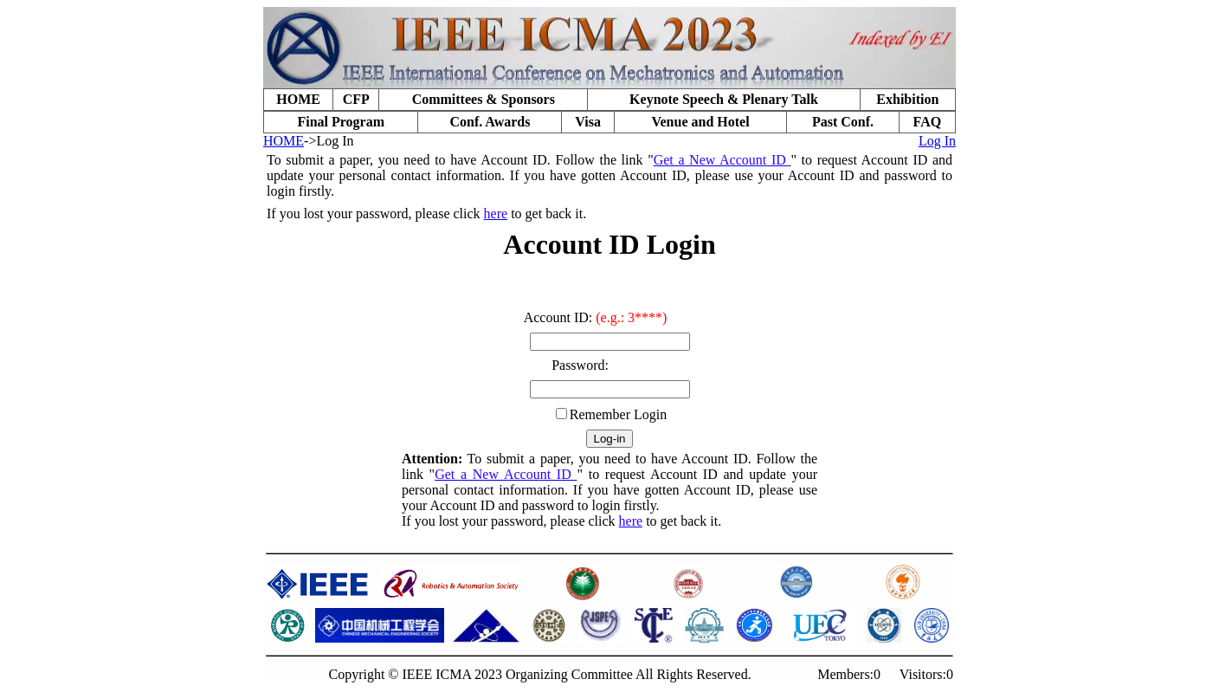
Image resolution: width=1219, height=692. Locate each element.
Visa (588, 121)
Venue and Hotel (700, 121)
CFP (356, 99)
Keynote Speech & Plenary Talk (723, 99)
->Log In (328, 140)
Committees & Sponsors (483, 99)
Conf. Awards (489, 121)
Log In (937, 140)
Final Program (340, 121)
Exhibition (907, 99)
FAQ (927, 121)
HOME (298, 99)
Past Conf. (843, 121)
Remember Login (618, 414)
